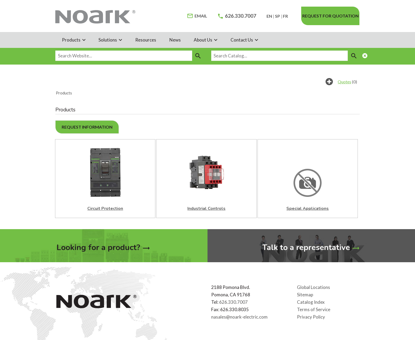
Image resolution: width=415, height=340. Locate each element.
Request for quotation (330, 15)
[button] (87, 127)
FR (285, 16)
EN (269, 16)
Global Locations (313, 287)
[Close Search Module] (365, 56)
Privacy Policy (311, 316)
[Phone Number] (237, 16)
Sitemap (305, 294)
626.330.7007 (233, 302)
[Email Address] (197, 16)
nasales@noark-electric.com (239, 316)
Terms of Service (313, 309)
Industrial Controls (206, 208)
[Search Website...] (123, 56)
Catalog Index (311, 302)
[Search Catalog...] (279, 56)
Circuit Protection (105, 208)
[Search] (198, 56)
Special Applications (307, 208)
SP (277, 16)
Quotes (344, 81)
